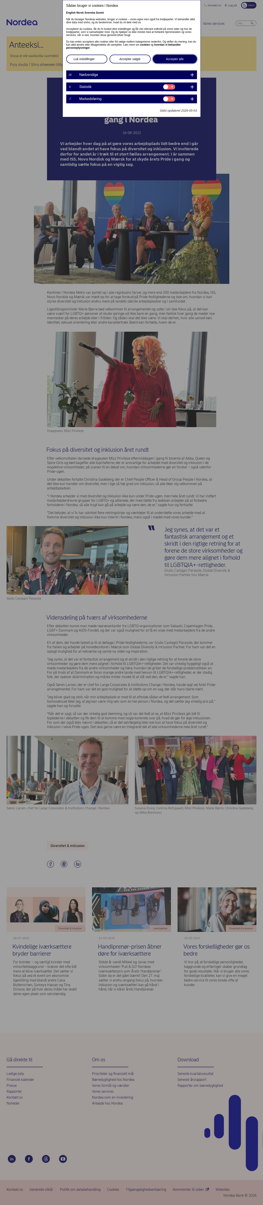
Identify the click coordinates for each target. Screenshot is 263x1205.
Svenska (90, 12)
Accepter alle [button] (175, 59)
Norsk (80, 12)
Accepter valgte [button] (130, 59)
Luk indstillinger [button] (84, 59)
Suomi (100, 12)
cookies (145, 44)
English (71, 12)
